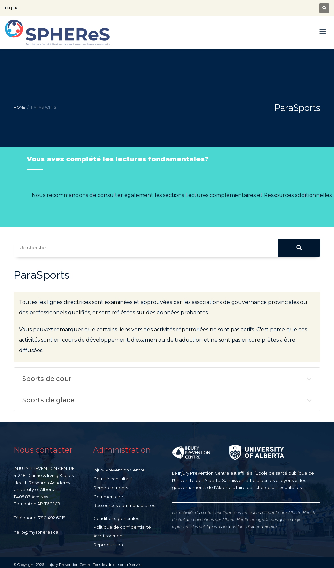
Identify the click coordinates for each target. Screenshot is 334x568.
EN (7, 8)
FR (15, 8)
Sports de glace (48, 400)
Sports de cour (46, 378)
